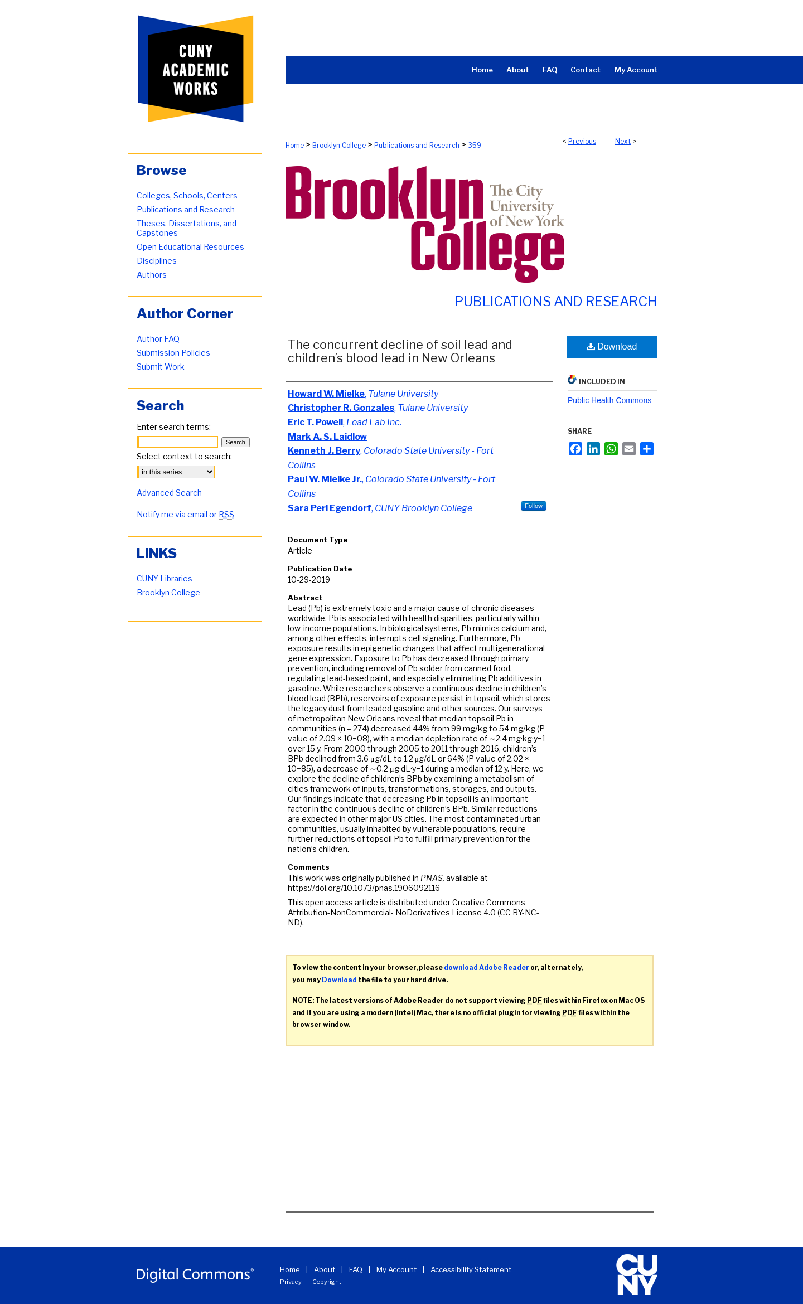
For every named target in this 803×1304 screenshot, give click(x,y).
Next (623, 141)
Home (295, 145)
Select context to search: (184, 456)
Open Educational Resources (190, 246)
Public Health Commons (609, 400)
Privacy (291, 1282)
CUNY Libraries (164, 578)
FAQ (355, 1269)
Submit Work (161, 366)
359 (474, 145)
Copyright (326, 1282)
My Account (396, 1269)
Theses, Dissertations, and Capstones (186, 228)
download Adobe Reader (486, 967)
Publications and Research (416, 145)
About (324, 1269)
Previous (582, 141)
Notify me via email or (185, 514)
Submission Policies (173, 352)
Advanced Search (169, 492)
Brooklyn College (339, 145)
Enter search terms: (174, 427)
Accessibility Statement (470, 1269)
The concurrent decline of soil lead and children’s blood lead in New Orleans (400, 351)
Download (612, 346)
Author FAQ (158, 338)
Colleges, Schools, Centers (187, 195)
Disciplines (157, 260)
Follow (534, 505)
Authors (152, 274)
